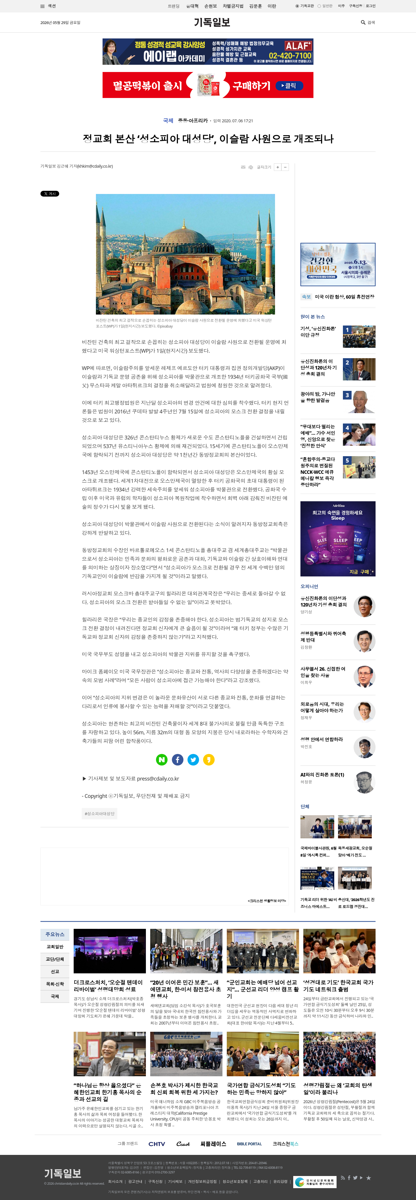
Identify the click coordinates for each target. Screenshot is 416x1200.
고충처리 (260, 1181)
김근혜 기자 (67, 166)
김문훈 (255, 6)
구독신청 (355, 5)
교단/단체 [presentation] (55, 959)
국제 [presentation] (55, 996)
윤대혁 (192, 6)
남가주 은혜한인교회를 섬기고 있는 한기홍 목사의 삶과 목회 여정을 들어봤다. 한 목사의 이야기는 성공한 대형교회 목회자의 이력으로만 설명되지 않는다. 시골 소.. (108, 1117)
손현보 (210, 6)
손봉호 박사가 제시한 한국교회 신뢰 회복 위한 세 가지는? (184, 1089)
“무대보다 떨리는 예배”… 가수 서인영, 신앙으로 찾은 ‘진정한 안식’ (317, 436)
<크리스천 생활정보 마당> (267, 900)
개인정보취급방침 (202, 1181)
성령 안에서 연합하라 (321, 739)
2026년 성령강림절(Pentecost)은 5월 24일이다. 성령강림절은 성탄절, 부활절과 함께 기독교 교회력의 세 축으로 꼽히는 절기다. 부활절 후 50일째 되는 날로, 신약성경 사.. (339, 1110)
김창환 (306, 647)
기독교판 (307, 5)
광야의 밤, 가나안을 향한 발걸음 (317, 397)
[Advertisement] (338, 199)
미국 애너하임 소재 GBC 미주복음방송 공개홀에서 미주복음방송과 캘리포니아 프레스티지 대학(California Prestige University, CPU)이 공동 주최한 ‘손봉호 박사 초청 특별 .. (185, 1113)
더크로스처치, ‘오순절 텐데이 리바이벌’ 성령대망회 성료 (108, 986)
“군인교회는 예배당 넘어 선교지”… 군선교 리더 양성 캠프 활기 (263, 989)
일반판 (327, 5)
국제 (168, 121)
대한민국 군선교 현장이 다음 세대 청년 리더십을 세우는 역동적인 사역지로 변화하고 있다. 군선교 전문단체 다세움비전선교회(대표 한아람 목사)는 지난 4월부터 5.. (262, 1014)
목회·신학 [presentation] (55, 984)
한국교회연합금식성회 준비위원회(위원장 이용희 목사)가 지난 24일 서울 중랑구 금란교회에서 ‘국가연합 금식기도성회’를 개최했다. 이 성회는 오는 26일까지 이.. (263, 1110)
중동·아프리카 (193, 121)
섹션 (48, 6)
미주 (341, 5)
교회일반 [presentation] (55, 947)
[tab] (54, 947)
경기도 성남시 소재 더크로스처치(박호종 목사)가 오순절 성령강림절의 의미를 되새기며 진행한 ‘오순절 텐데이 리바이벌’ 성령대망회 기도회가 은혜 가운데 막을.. (109, 1007)
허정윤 (306, 782)
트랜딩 (173, 6)
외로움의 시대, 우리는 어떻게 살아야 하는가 (322, 707)
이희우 (306, 682)
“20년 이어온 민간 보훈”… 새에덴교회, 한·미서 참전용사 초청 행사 (185, 989)
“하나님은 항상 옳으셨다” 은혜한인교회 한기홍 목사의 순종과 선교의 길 (107, 1092)
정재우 (306, 717)
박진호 (306, 746)
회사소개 (115, 1181)
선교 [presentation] (55, 972)
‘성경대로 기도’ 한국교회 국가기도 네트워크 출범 (338, 986)
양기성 (306, 612)
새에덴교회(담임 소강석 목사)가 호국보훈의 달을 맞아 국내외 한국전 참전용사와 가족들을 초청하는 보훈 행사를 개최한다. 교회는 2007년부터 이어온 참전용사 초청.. (186, 1014)
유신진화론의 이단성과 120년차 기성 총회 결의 (318, 367)
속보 (306, 297)
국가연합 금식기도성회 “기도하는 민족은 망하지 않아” (261, 1089)
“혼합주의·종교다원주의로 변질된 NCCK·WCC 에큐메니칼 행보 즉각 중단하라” (317, 472)
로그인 (371, 5)
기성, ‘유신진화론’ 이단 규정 (318, 332)
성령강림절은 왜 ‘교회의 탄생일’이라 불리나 (337, 1089)
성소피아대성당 (100, 813)
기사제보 (175, 1181)
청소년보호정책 (235, 1181)
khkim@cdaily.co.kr (95, 166)
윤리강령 (280, 1181)
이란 (272, 6)
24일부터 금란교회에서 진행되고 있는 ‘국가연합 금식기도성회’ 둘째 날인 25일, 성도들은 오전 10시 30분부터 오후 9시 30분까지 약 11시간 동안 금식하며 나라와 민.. (338, 1007)
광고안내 (135, 1181)
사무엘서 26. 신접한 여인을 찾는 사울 (323, 672)
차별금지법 (233, 6)
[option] (319, 838)
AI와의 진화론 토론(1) (322, 775)
